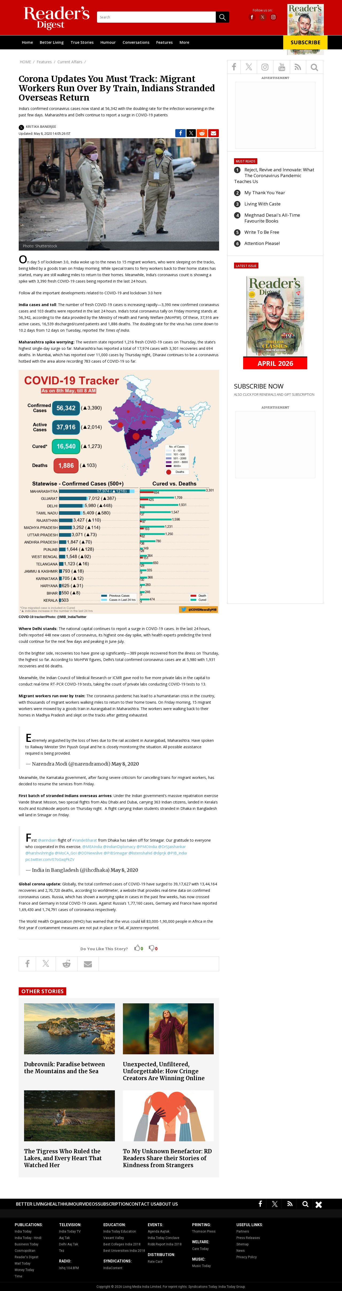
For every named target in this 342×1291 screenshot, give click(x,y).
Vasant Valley (113, 1238)
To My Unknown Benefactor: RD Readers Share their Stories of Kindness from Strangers (167, 1158)
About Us (167, 1204)
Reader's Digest (26, 1257)
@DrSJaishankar (172, 846)
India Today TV (70, 1231)
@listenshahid (140, 853)
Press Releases (248, 1238)
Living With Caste (262, 204)
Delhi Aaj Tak (68, 1244)
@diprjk (159, 853)
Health (55, 1204)
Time (18, 1276)
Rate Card (155, 1262)
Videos (90, 1204)
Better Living (52, 42)
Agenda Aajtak (158, 1231)
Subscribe (305, 42)
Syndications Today (202, 1287)
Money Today (24, 1270)
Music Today (201, 1266)
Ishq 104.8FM (69, 1268)
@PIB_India (177, 853)
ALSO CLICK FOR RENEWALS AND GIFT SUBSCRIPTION (274, 394)
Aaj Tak (64, 1238)
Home (27, 42)
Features (164, 42)
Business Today (26, 1244)
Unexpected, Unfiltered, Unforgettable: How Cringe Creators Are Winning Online (164, 1071)
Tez (61, 1251)
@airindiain (47, 840)
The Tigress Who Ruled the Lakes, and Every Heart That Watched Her (63, 1158)
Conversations (136, 42)
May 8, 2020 (125, 764)
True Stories (82, 42)
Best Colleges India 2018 (122, 1244)
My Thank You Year (264, 192)
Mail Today (22, 1263)
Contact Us (142, 1204)
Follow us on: (263, 10)
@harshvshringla (39, 853)
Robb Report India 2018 (165, 1244)
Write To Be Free (261, 232)
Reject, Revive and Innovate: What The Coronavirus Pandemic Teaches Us (274, 175)
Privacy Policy (246, 1257)
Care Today (200, 1249)
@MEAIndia (92, 846)
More (184, 42)
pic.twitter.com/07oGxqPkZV (49, 859)
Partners (242, 1231)
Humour (108, 42)
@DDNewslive (90, 853)
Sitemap (242, 1244)
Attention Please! (262, 243)
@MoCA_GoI (66, 853)
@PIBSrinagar (115, 853)
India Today (23, 1231)
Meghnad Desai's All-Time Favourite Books (272, 218)
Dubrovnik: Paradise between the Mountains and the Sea (64, 1068)
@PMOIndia (147, 846)
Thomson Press (204, 1231)
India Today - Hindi (28, 1238)
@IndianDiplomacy (119, 846)
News (240, 1251)
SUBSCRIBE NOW (258, 386)
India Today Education (119, 1231)
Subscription (113, 1204)
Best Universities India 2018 (124, 1251)
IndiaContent (112, 1268)
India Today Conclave (163, 1238)
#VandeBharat (84, 840)
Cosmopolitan (25, 1251)
